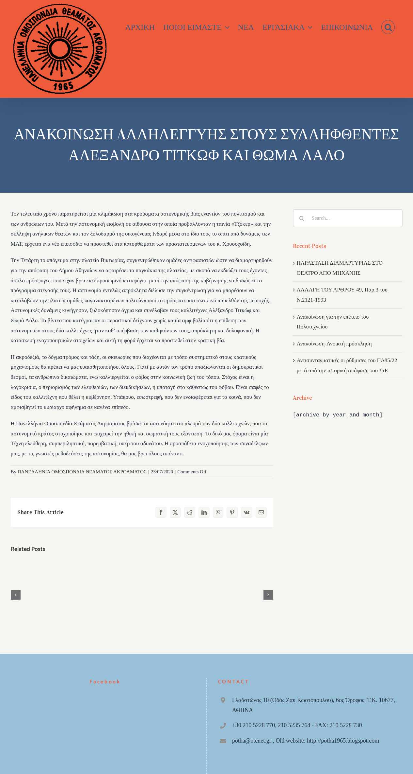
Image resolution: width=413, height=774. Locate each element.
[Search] (302, 218)
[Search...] (348, 218)
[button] (388, 27)
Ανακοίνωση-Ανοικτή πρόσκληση (334, 344)
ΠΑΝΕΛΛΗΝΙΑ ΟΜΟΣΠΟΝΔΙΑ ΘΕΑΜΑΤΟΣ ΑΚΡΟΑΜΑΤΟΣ (82, 471)
